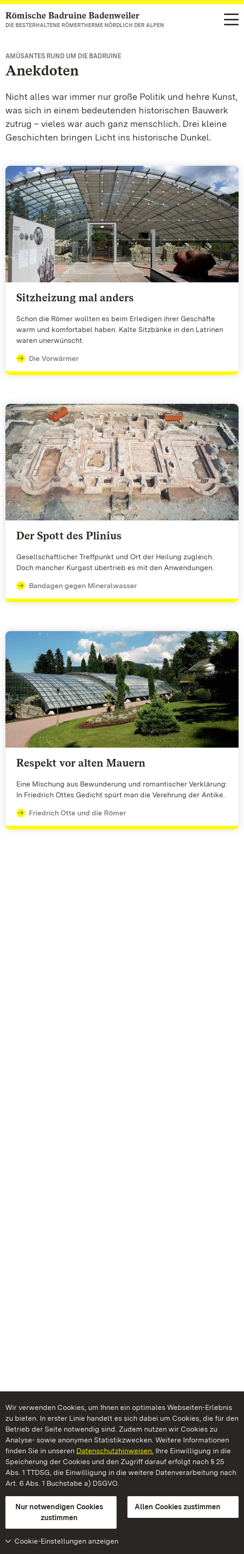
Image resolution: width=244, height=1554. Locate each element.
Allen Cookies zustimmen (178, 1507)
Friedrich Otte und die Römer (71, 813)
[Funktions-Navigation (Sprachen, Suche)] (231, 20)
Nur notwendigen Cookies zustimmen (59, 1512)
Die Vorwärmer (47, 358)
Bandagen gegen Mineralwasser (76, 585)
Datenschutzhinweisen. (115, 1450)
